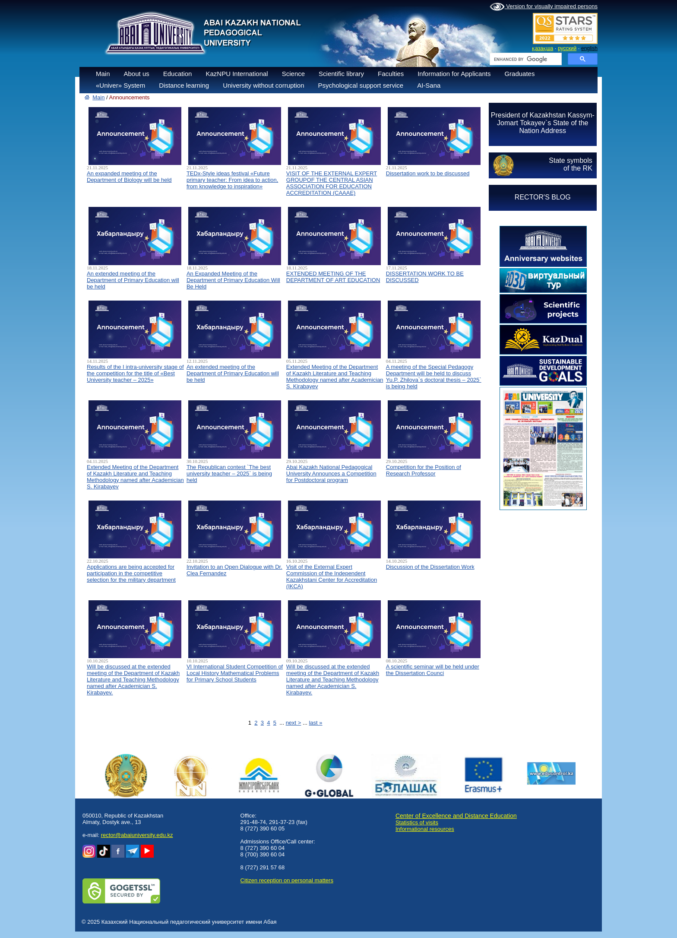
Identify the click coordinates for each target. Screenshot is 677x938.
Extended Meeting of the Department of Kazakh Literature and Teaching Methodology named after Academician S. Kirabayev (334, 377)
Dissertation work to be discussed (428, 173)
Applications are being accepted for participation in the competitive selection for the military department (131, 573)
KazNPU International (237, 73)
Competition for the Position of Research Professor (423, 470)
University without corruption (263, 85)
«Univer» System (120, 85)
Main (103, 73)
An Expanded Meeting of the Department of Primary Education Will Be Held (233, 280)
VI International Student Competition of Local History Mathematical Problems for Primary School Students (235, 673)
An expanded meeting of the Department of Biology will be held (129, 176)
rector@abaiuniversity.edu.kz (137, 835)
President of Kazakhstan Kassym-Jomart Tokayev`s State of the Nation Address (543, 122)
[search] (525, 59)
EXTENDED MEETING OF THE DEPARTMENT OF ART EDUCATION (333, 276)
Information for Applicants (454, 73)
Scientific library (341, 73)
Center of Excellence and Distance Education (456, 815)
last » (315, 722)
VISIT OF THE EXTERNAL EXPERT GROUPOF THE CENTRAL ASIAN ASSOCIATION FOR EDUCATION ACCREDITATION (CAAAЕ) (331, 183)
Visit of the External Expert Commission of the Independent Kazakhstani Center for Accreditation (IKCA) (331, 576)
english (589, 48)
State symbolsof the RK (570, 164)
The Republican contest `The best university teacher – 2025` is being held (229, 473)
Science (293, 73)
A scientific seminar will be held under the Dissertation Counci (432, 669)
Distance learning (184, 85)
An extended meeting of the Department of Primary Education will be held (133, 280)
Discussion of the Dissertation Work (430, 567)
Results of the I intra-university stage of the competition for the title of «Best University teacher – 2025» (135, 373)
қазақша (542, 48)
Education (177, 73)
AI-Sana (428, 85)
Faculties (391, 73)
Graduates (519, 73)
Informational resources (424, 829)
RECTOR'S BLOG (543, 197)
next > (293, 722)
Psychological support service (361, 85)
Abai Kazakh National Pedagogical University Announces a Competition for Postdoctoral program (331, 473)
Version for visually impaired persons (544, 7)
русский (567, 48)
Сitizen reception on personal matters (286, 880)
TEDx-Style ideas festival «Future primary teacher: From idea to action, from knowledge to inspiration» (232, 180)
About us (136, 73)
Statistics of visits (416, 822)
